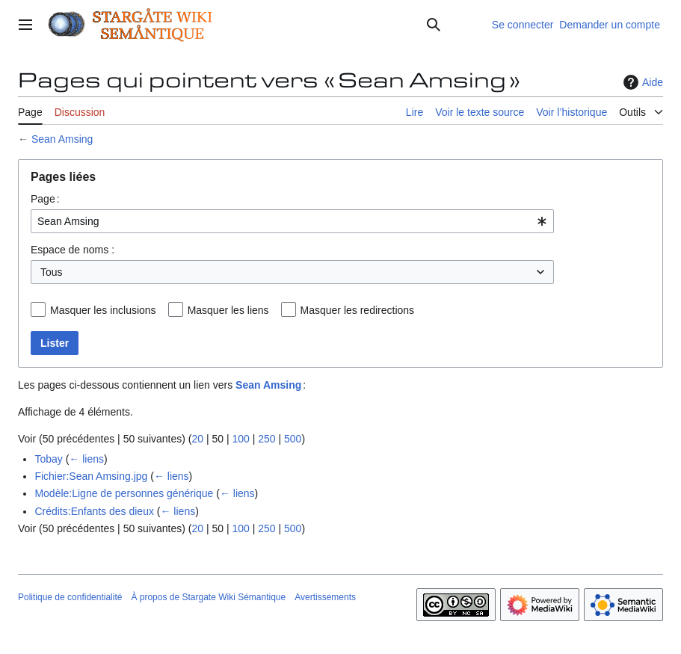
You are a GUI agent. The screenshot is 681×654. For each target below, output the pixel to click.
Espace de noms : (72, 250)
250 (266, 439)
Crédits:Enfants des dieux (94, 511)
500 (292, 439)
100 (240, 439)
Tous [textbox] (51, 272)
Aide (641, 82)
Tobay (48, 459)
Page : (45, 199)
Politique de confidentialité (70, 597)
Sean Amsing (62, 139)
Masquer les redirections (358, 310)
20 (197, 439)
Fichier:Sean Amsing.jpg (90, 476)
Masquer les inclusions (103, 310)
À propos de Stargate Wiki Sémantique (208, 597)
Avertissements (325, 597)
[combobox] (292, 221)
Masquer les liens (228, 310)
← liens (86, 459)
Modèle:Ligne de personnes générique (123, 493)
